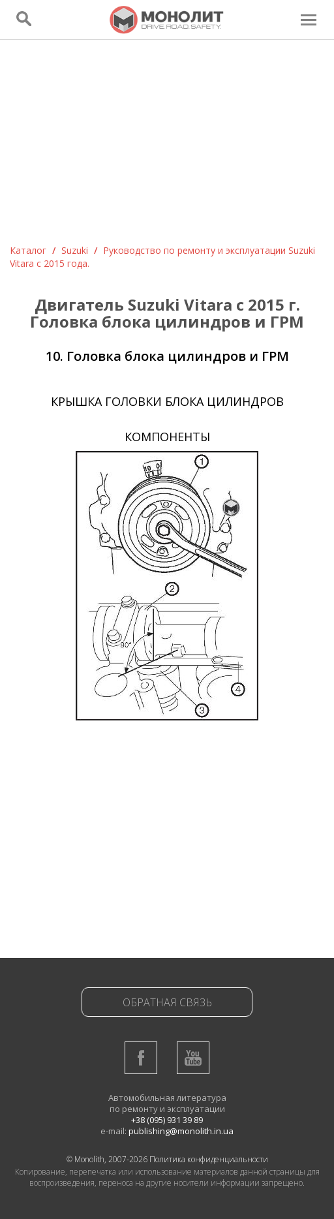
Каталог (28, 250)
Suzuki (74, 250)
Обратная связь (167, 1002)
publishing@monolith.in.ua (181, 1131)
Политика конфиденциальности (208, 1159)
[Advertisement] (167, 146)
